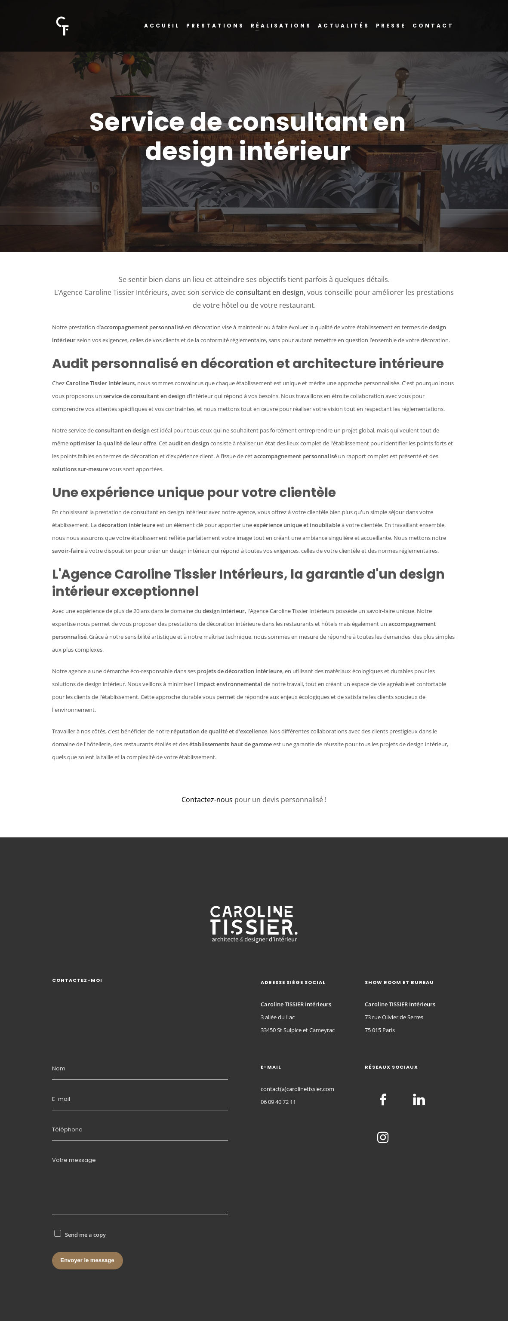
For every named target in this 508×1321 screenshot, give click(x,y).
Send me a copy (85, 1234)
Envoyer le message (87, 1260)
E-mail (61, 1099)
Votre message (74, 1160)
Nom (58, 1068)
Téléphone (67, 1129)
